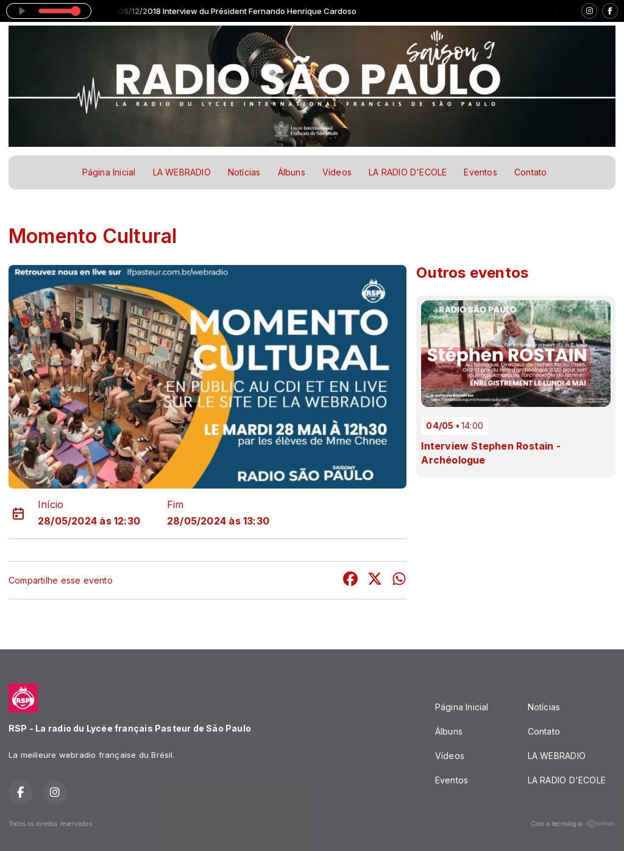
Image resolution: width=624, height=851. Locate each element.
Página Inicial (109, 172)
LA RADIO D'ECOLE (408, 172)
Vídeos (337, 172)
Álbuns (291, 172)
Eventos (480, 172)
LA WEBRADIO (182, 172)
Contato (530, 172)
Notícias (244, 172)
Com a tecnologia (573, 823)
